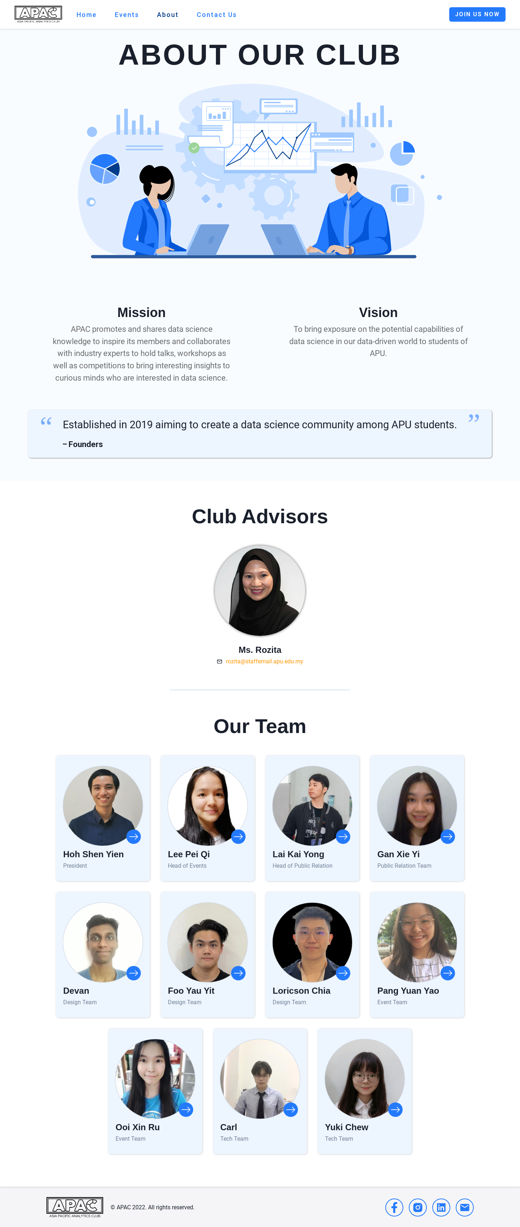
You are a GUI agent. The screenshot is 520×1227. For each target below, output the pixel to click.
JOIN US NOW (477, 14)
